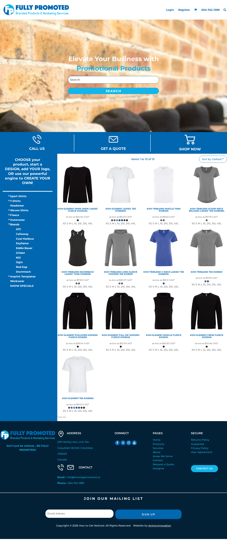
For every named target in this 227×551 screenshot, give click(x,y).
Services (158, 448)
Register (184, 9)
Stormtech (23, 271)
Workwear (17, 281)
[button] (195, 9)
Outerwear (17, 219)
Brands (14, 224)
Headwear (17, 205)
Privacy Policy (199, 448)
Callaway (22, 234)
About (157, 452)
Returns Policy (200, 439)
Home (157, 439)
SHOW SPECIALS (22, 286)
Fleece (14, 215)
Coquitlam (64, 448)
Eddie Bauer (24, 248)
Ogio (19, 262)
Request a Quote (163, 464)
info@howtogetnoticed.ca (83, 477)
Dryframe (22, 243)
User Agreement (201, 452)
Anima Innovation (159, 525)
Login (170, 9)
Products (158, 444)
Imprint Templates (23, 276)
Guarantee (197, 444)
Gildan (20, 252)
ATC (18, 229)
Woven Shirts (19, 210)
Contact (158, 460)
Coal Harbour (25, 238)
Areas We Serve (163, 456)
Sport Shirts (18, 196)
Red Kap (21, 267)
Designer (159, 468)
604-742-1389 (76, 483)
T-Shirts (15, 201)
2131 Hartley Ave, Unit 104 (73, 442)
